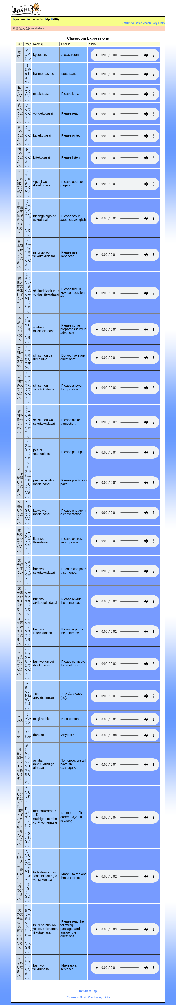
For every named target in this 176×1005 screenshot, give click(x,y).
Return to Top (88, 991)
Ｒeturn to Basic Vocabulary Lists (143, 23)
